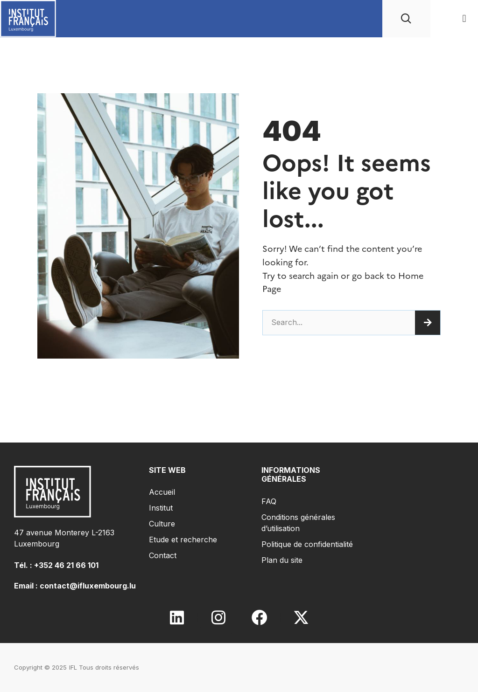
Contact (162, 555)
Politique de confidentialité (307, 544)
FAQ (268, 501)
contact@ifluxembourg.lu (88, 585)
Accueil (162, 492)
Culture (162, 523)
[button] (464, 19)
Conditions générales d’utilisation (298, 522)
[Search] (427, 323)
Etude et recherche (183, 539)
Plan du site (281, 560)
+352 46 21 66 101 (66, 565)
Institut (161, 507)
